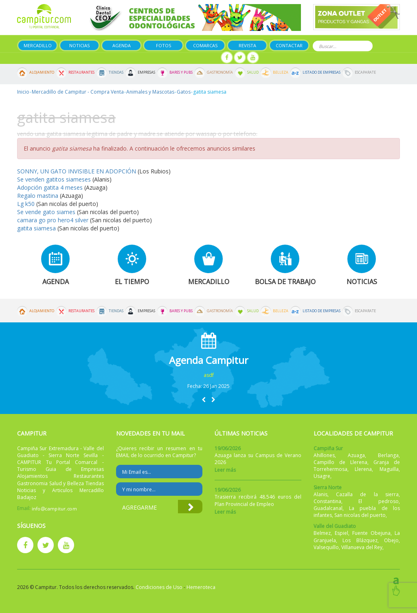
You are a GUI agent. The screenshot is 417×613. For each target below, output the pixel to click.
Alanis (320, 494)
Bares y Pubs (181, 72)
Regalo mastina (37, 195)
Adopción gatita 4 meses (50, 187)
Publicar (162, 57)
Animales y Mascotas (150, 91)
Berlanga (388, 455)
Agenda (121, 45)
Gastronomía (220, 72)
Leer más (225, 469)
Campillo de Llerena (340, 462)
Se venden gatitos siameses (54, 179)
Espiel (341, 533)
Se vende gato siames (46, 212)
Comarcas (205, 45)
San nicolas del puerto (360, 515)
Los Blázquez (359, 540)
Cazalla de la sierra (367, 494)
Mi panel (201, 57)
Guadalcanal (328, 508)
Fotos (163, 45)
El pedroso (378, 501)
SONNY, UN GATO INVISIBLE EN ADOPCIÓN (76, 171)
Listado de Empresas (321, 72)
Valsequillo (326, 547)
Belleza (280, 72)
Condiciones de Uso (159, 587)
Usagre (322, 476)
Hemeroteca (201, 587)
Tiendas (116, 72)
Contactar (289, 45)
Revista (247, 45)
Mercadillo (38, 45)
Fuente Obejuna (371, 533)
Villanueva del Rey (361, 547)
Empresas (146, 72)
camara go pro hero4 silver (52, 220)
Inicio (23, 91)
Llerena (363, 469)
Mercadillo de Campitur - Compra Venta (78, 91)
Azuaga (356, 455)
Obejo (391, 540)
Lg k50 (26, 204)
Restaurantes (81, 72)
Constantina (327, 501)
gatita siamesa (36, 228)
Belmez (322, 533)
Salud (253, 72)
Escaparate (365, 72)
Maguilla (389, 469)
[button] (204, 399)
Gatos (184, 91)
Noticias (79, 45)
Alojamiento (41, 72)
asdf (209, 375)
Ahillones (324, 455)
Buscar (365, 45)
